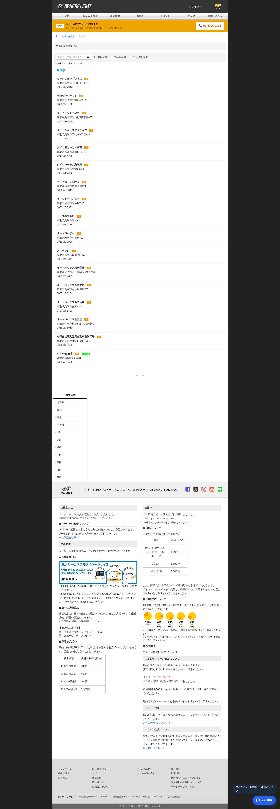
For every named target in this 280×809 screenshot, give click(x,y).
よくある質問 (144, 769)
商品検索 (115, 16)
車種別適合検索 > (68, 537)
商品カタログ (90, 16)
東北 (59, 410)
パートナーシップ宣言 (182, 787)
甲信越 (60, 425)
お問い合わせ (215, 16)
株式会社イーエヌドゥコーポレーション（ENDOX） (138, 796)
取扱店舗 (96, 778)
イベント (165, 16)
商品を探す (63, 773)
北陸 (59, 432)
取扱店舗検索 (68, 36)
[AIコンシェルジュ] (264, 800)
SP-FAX (104, 796)
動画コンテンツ (100, 787)
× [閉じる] (272, 787)
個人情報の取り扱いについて (186, 782)
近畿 (59, 447)
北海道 (60, 402)
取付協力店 (98, 782)
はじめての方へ (100, 769)
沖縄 (59, 477)
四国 (59, 462)
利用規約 (175, 773)
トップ (65, 16)
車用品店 (101, 57)
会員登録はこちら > (154, 748)
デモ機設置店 (139, 57)
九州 (59, 469)
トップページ (65, 769)
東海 (59, 439)
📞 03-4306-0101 (210, 25)
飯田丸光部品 (174, 796)
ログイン (195, 6)
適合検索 (62, 778)
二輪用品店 (118, 57)
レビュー (96, 773)
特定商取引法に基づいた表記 (186, 778)
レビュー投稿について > (156, 722)
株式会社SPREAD (88, 796)
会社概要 (175, 769)
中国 (59, 454)
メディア (190, 16)
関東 (59, 417)
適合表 (140, 16)
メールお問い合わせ (147, 773)
